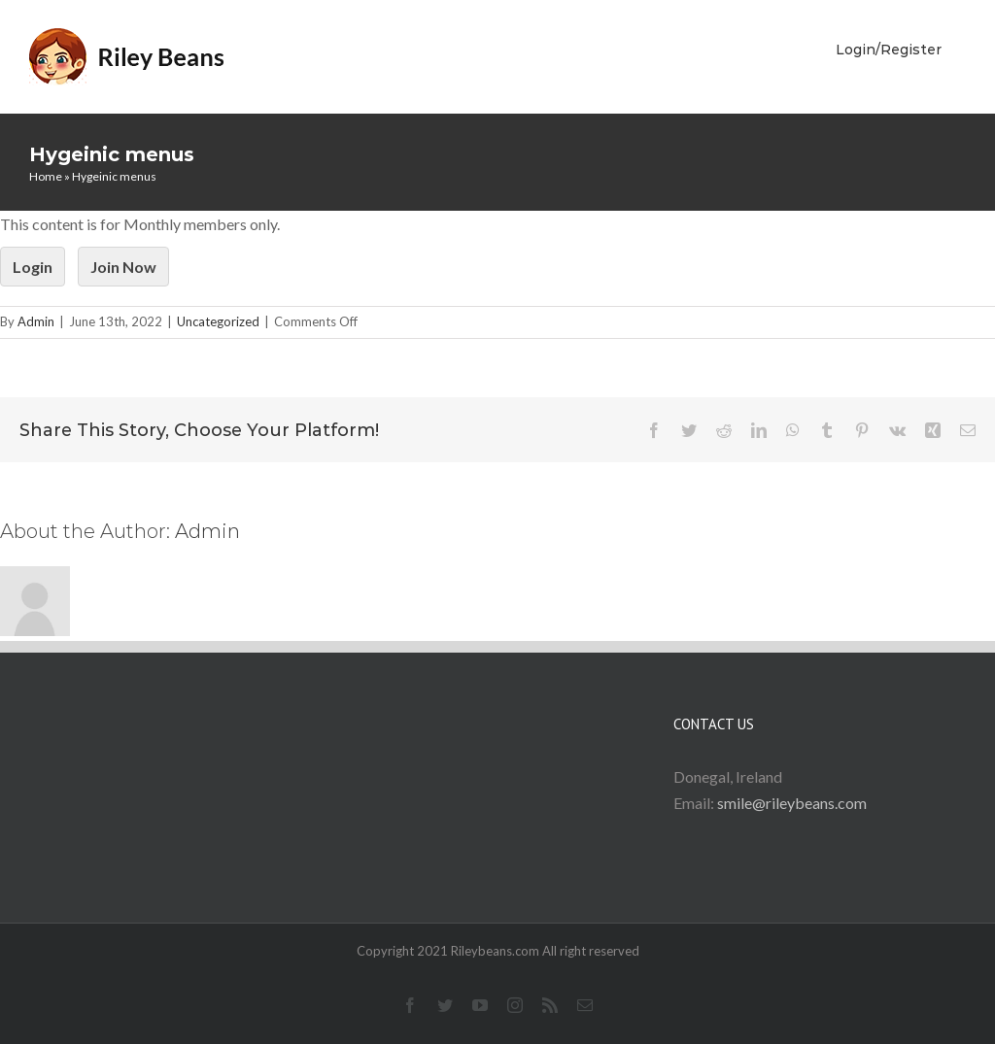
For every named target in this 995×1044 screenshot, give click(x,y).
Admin (35, 321)
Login (32, 266)
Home (45, 176)
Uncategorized (218, 321)
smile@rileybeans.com (792, 802)
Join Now (123, 266)
